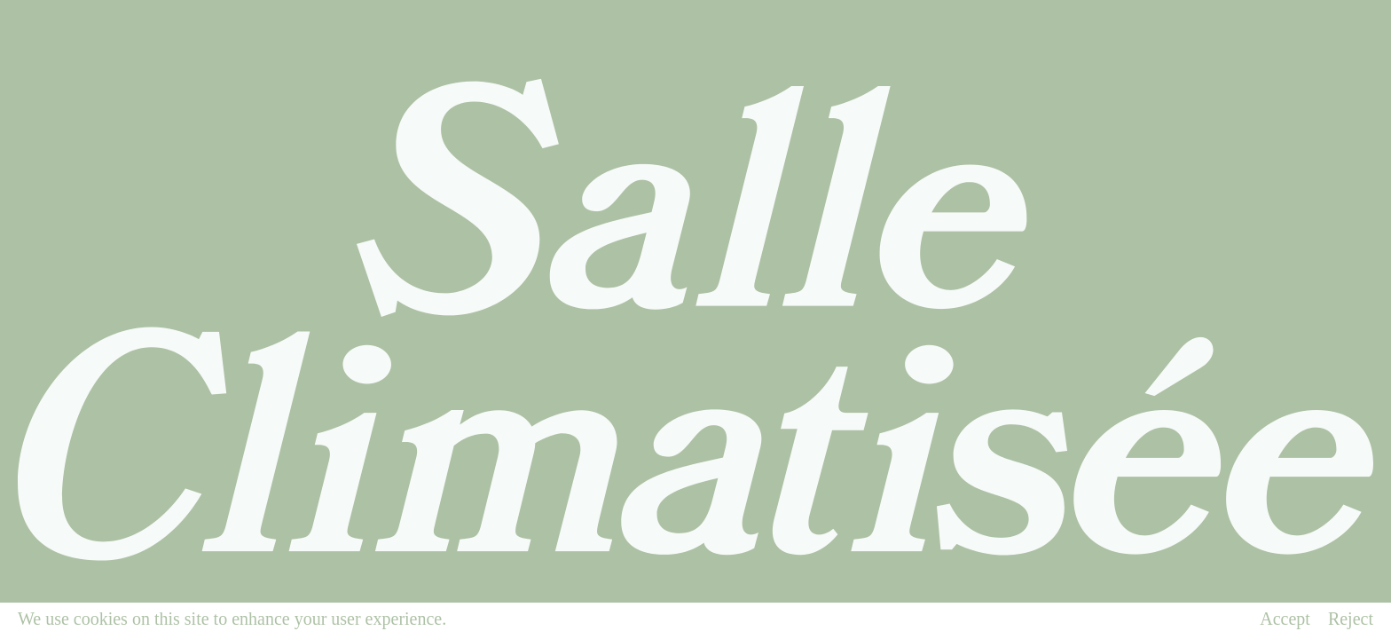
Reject (1350, 618)
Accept (1285, 618)
